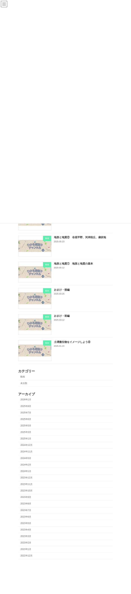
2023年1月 (25, 549)
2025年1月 (25, 438)
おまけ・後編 (62, 289)
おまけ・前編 (62, 315)
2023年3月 (25, 536)
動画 (22, 376)
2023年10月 (26, 490)
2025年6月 (25, 419)
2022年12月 (26, 555)
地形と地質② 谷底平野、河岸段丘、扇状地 (80, 237)
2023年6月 (25, 516)
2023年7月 (25, 510)
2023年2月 (25, 542)
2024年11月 (26, 451)
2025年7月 (25, 412)
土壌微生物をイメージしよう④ (72, 341)
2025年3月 (25, 432)
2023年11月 (26, 484)
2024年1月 (25, 471)
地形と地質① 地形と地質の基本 (73, 263)
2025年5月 (25, 425)
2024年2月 (25, 464)
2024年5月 (25, 458)
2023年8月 (25, 503)
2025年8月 (25, 406)
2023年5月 (25, 523)
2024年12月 (26, 445)
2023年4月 (25, 529)
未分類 (23, 383)
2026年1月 (25, 399)
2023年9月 (25, 497)
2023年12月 (26, 477)
